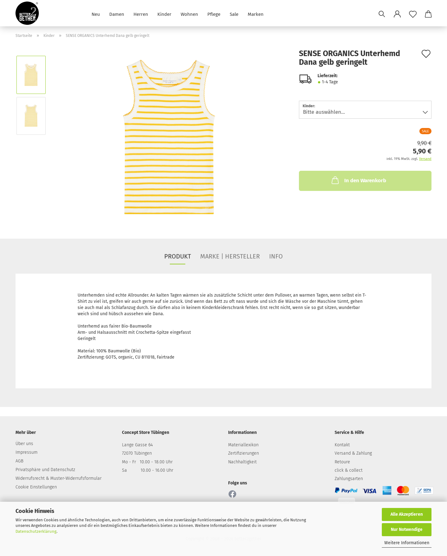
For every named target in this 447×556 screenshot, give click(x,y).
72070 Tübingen (137, 453)
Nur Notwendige (406, 529)
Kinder (164, 13)
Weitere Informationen (406, 542)
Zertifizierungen (243, 453)
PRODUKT (177, 256)
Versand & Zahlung (353, 453)
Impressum (27, 452)
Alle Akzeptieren (407, 514)
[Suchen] (382, 14)
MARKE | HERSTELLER (230, 256)
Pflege (213, 13)
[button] (397, 14)
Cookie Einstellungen (36, 487)
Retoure (342, 462)
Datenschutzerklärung (36, 531)
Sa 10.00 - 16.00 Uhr (147, 470)
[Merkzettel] (413, 14)
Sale (234, 13)
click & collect (349, 470)
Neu (96, 13)
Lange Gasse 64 (137, 445)
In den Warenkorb (358, 180)
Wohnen (189, 13)
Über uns (24, 443)
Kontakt (342, 445)
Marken (256, 13)
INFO (276, 256)
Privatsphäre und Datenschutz (45, 469)
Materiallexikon (243, 445)
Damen (116, 13)
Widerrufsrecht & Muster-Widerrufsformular (59, 478)
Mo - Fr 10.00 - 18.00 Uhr (147, 462)
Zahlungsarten (349, 478)
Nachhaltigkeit (242, 462)
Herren (140, 13)
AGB (19, 461)
